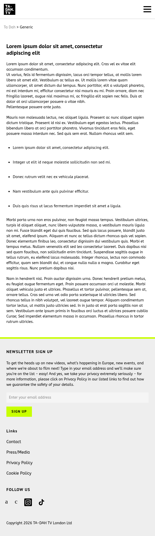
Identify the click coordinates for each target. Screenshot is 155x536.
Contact (13, 441)
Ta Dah (10, 27)
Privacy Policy (19, 462)
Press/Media (18, 452)
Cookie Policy (18, 473)
